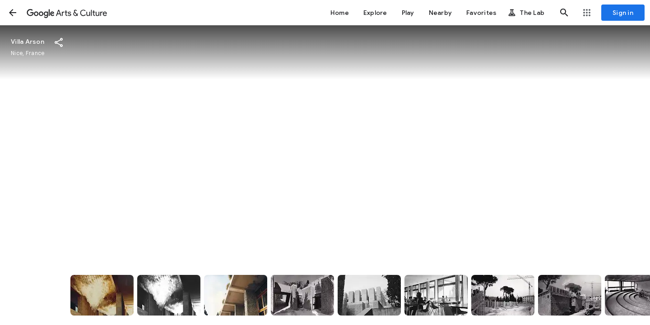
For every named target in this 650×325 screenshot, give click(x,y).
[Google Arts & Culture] (66, 12)
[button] (12, 12)
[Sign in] (623, 13)
